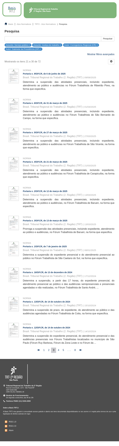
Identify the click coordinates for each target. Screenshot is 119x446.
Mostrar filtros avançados (100, 54)
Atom (8, 430)
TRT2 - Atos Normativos (45, 24)
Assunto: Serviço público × (18, 45)
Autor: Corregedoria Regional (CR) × (81, 45)
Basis (10, 24)
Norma (27, 70)
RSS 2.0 (10, 426)
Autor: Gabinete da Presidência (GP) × (23, 49)
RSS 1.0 (10, 421)
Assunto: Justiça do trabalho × (47, 45)
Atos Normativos (24, 24)
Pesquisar (107, 38)
